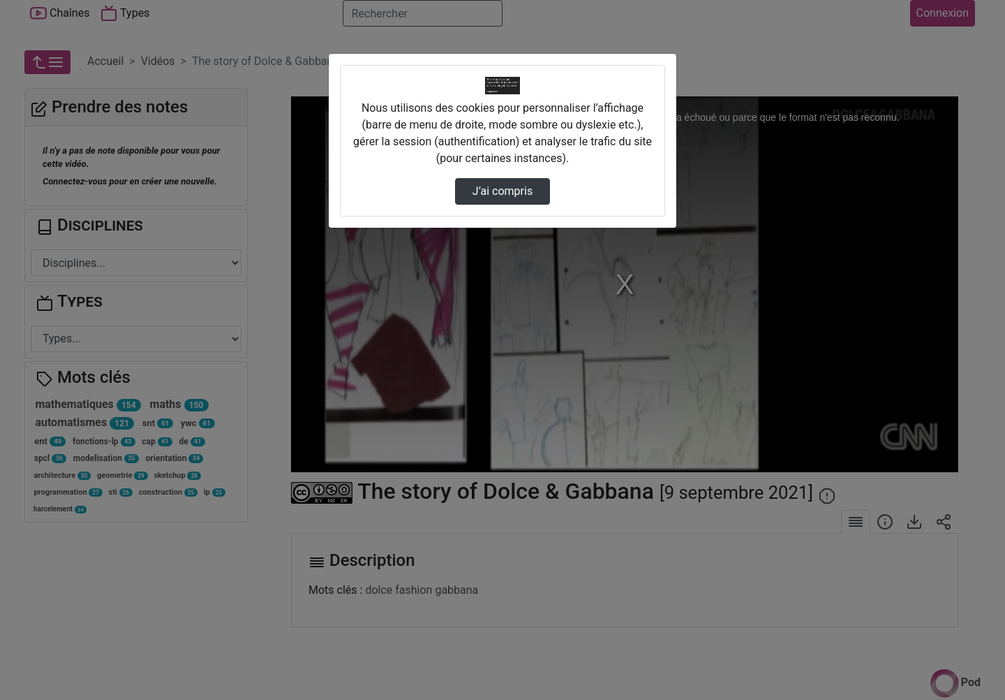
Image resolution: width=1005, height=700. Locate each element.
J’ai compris (502, 191)
